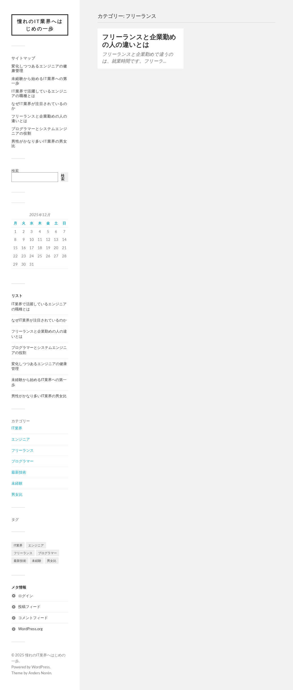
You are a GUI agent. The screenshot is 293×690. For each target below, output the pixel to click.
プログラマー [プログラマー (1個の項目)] (47, 553)
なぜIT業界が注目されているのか (39, 105)
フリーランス (22, 450)
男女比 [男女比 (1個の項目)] (51, 560)
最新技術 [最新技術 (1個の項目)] (20, 560)
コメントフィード (33, 617)
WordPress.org (30, 628)
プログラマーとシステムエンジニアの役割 (39, 131)
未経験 (16, 483)
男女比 (16, 494)
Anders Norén (39, 673)
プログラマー (22, 461)
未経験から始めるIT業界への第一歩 (39, 80)
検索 (15, 170)
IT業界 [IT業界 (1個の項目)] (18, 545)
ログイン (25, 595)
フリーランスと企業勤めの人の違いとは (39, 118)
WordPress (41, 667)
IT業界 (16, 428)
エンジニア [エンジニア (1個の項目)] (36, 545)
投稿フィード (29, 606)
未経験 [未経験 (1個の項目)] (36, 560)
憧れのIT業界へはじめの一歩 (40, 25)
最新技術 (18, 472)
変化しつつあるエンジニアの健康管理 (39, 68)
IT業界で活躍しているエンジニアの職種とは (39, 93)
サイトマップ (23, 58)
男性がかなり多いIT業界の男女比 (39, 143)
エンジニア (20, 439)
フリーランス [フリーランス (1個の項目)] (23, 553)
